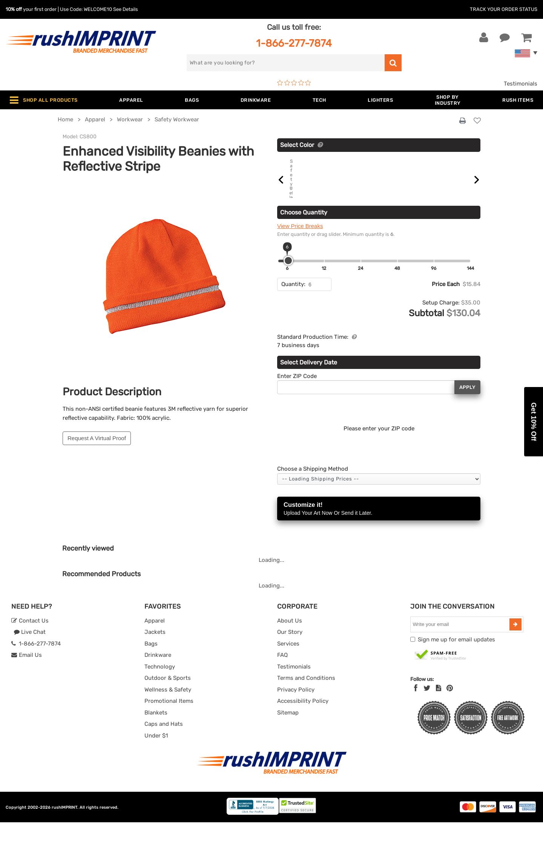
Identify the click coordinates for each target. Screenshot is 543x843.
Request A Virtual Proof (96, 438)
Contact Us (30, 641)
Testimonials (520, 83)
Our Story (289, 653)
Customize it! (379, 530)
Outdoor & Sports (167, 699)
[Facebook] (415, 709)
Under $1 (156, 756)
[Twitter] (427, 709)
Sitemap (288, 733)
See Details (125, 9)
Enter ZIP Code (297, 396)
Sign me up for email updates (456, 660)
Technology (159, 687)
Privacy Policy (295, 710)
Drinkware (157, 676)
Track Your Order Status (503, 9)
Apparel (154, 641)
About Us (289, 641)
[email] (460, 645)
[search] (286, 62)
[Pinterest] (449, 709)
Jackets (155, 653)
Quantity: (293, 305)
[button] (533, 421)
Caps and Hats (163, 745)
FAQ (282, 676)
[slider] (288, 281)
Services (288, 664)
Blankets (155, 733)
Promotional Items (168, 722)
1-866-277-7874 (294, 43)
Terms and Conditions (306, 699)
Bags (151, 664)
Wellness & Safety (167, 710)
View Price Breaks (300, 247)
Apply (467, 408)
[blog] (438, 709)
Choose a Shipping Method (312, 490)
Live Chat (30, 653)
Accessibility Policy (302, 722)
